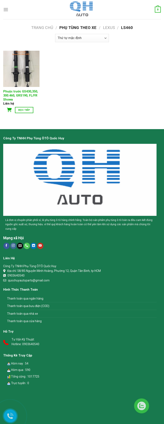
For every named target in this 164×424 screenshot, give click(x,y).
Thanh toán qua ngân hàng (25, 298)
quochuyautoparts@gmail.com (29, 280)
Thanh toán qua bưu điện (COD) (28, 306)
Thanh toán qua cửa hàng (24, 321)
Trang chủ (42, 27)
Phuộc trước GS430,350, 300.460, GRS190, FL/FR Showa (20, 95)
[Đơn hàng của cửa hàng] (82, 38)
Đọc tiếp (24, 109)
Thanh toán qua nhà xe (22, 313)
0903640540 (16, 275)
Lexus (109, 27)
